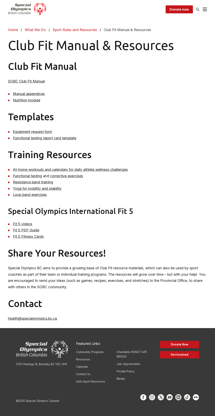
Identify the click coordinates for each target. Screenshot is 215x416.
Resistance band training (33, 182)
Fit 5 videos (22, 224)
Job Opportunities (128, 364)
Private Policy (126, 371)
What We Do (35, 30)
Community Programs (90, 352)
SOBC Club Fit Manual (26, 81)
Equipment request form (32, 132)
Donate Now (179, 344)
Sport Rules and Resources (75, 30)
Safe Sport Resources (90, 381)
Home (13, 30)
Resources (83, 359)
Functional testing (27, 176)
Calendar (82, 366)
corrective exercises (66, 176)
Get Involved (179, 354)
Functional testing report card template (44, 138)
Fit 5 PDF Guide (26, 230)
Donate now (179, 9)
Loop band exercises (30, 195)
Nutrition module (26, 100)
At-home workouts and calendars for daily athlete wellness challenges (70, 169)
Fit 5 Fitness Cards (28, 236)
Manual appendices (29, 94)
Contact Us (83, 374)
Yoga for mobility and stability (37, 188)
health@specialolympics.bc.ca (32, 318)
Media (121, 378)
